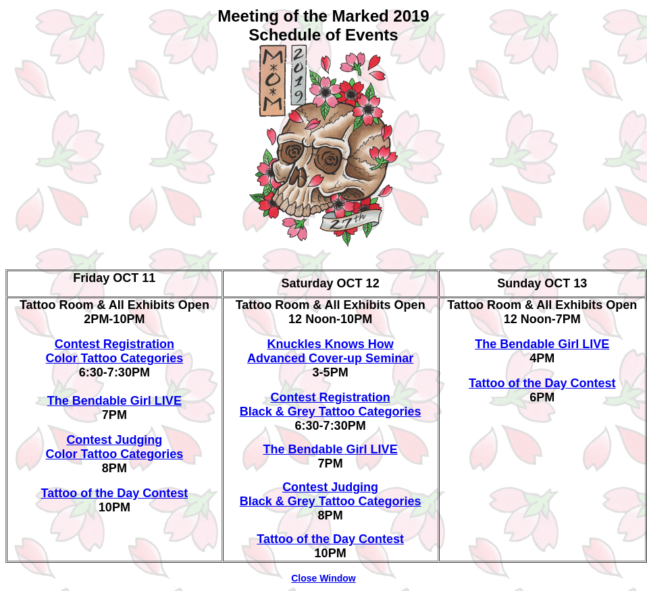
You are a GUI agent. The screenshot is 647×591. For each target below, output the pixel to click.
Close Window (323, 578)
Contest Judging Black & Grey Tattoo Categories (330, 494)
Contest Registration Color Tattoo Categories (115, 351)
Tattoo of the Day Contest (114, 493)
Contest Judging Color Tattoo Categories (115, 447)
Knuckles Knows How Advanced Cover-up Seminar (330, 351)
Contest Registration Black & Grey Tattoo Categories (330, 404)
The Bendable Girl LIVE (114, 400)
